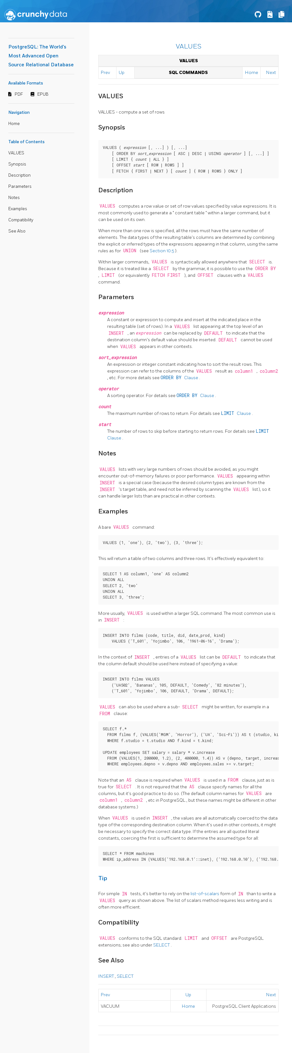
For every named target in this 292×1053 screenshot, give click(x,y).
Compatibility (20, 220)
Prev (105, 72)
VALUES (16, 153)
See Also (17, 231)
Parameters (20, 186)
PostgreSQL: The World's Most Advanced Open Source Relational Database (41, 56)
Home (14, 123)
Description (19, 175)
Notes (14, 197)
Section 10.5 (162, 251)
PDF (19, 94)
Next (271, 72)
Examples (17, 208)
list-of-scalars (205, 893)
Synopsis (17, 164)
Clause (180, 377)
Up (121, 72)
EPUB (43, 94)
